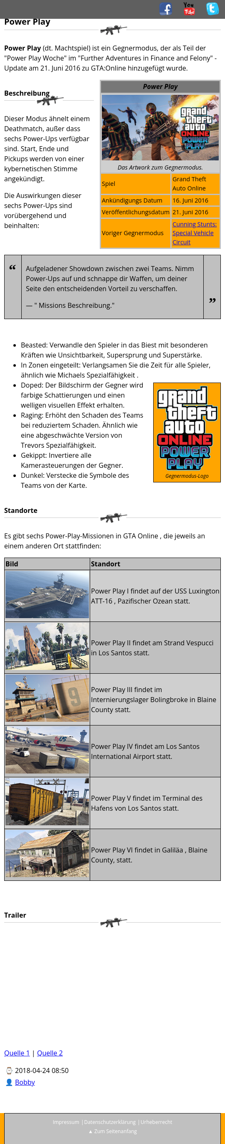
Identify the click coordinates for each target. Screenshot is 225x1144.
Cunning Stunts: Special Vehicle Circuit (194, 233)
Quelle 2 (50, 1053)
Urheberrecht (156, 1122)
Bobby (25, 1082)
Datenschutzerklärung (110, 1122)
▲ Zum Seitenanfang (112, 1131)
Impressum (66, 1122)
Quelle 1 (17, 1053)
